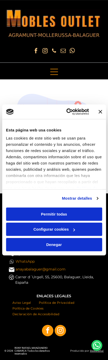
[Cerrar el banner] (100, 111)
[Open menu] (54, 72)
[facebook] (36, 51)
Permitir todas (54, 214)
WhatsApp (25, 261)
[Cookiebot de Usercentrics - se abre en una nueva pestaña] (67, 112)
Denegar (54, 244)
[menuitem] (22, 302)
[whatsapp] (72, 51)
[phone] (54, 51)
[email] (63, 51)
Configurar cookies (54, 229)
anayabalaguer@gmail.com (41, 269)
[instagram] (45, 51)
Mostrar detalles (77, 198)
